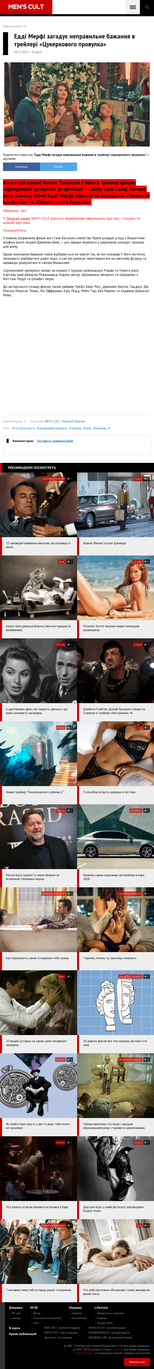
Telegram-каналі (18, 218)
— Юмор (35, 1313)
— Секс (34, 1323)
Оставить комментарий (55, 441)
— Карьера (101, 1318)
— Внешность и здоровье (109, 1313)
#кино (87, 428)
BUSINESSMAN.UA (109, 1332)
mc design (117, 1349)
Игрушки (75, 1307)
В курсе (14, 1328)
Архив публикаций (22, 1334)
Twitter (58, 167)
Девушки (15, 1307)
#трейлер (75, 428)
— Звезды (15, 1318)
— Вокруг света (104, 1323)
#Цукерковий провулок (52, 428)
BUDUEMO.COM (110, 1337)
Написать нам (137, 1362)
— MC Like (14, 1313)
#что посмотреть (23, 428)
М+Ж (34, 1307)
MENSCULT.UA (107, 1328)
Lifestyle (101, 1307)
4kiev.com (58, 1337)
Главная (8, 26)
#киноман (99, 428)
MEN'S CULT (61, 1332)
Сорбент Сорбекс (83, 1353)
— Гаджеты (75, 1313)
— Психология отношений (45, 1318)
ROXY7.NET (62, 1328)
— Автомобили (78, 1318)
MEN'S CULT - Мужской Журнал (65, 421)
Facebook (21, 167)
